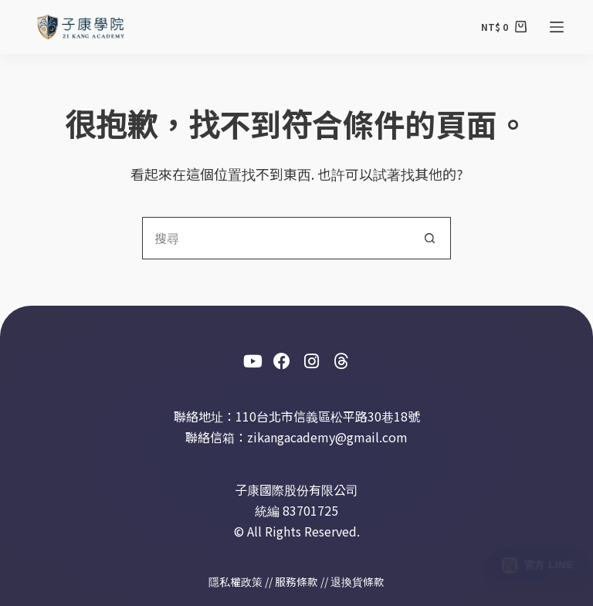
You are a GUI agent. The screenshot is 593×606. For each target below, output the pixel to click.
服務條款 (296, 581)
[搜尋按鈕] (429, 238)
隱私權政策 (235, 581)
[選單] (557, 27)
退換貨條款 (357, 581)
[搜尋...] (275, 238)
